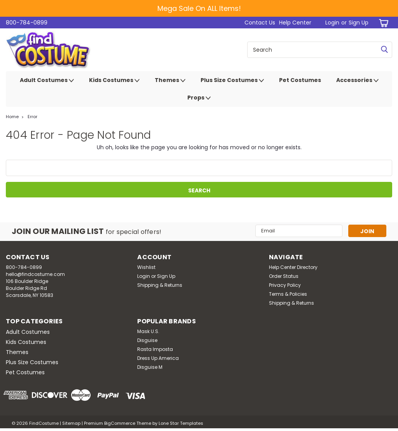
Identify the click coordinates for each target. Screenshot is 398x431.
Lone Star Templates (181, 423)
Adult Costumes (47, 80)
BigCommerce (119, 423)
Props (199, 98)
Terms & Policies (288, 294)
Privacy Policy (285, 285)
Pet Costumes (300, 80)
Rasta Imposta (155, 349)
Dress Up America (158, 358)
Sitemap (71, 423)
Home (12, 116)
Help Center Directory (293, 267)
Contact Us (259, 22)
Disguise (147, 340)
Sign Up (358, 22)
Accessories (357, 80)
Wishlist (146, 267)
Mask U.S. (148, 331)
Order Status (283, 276)
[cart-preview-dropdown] (382, 22)
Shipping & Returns (159, 285)
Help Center (295, 22)
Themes (170, 80)
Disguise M (149, 367)
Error (32, 116)
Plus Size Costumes (232, 80)
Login (332, 22)
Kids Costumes (114, 80)
